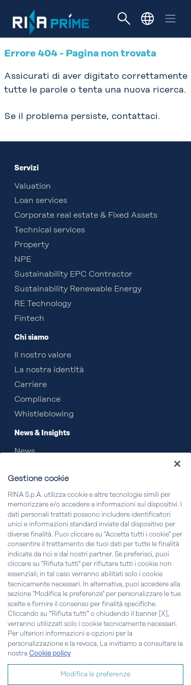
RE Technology (42, 304)
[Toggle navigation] (124, 18)
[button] (147, 18)
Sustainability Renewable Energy (78, 289)
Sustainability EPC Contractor (73, 275)
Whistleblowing (44, 414)
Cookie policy (50, 663)
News (24, 452)
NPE (22, 260)
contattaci (135, 116)
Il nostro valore (42, 355)
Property (31, 245)
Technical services (49, 230)
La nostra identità (49, 370)
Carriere (30, 385)
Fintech (29, 319)
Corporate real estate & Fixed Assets (85, 216)
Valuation (32, 187)
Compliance (37, 400)
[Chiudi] (177, 473)
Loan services (40, 201)
